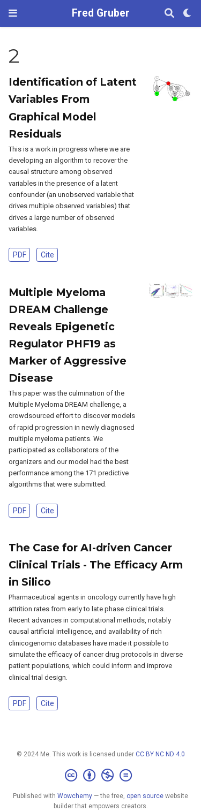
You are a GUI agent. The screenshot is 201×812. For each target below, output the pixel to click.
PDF (19, 255)
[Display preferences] (187, 13)
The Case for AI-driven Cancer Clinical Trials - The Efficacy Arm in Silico (96, 564)
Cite (47, 255)
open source (144, 796)
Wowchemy (74, 796)
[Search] (169, 13)
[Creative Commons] (100, 776)
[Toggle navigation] (13, 13)
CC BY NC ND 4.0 (160, 754)
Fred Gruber (101, 13)
